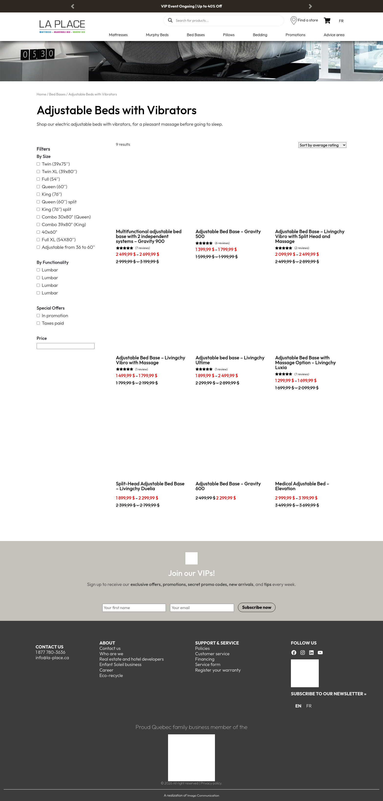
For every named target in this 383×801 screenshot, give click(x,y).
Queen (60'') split (57, 202)
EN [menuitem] (298, 705)
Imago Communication (203, 795)
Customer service (212, 653)
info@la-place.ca (52, 657)
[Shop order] (322, 145)
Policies (202, 648)
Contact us (50, 646)
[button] (72, 6)
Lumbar (47, 270)
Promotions (295, 34)
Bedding (260, 34)
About (107, 642)
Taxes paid (50, 323)
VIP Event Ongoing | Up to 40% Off (191, 6)
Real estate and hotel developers (131, 659)
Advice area (334, 34)
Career (106, 669)
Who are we (111, 653)
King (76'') (49, 194)
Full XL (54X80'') (56, 239)
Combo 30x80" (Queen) (64, 217)
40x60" (47, 232)
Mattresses (118, 34)
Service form (207, 664)
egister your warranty (219, 669)
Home (41, 94)
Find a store (308, 20)
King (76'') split (54, 209)
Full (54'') (48, 179)
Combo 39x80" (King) (61, 224)
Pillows (228, 34)
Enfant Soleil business (120, 664)
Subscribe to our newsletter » (328, 693)
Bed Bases (196, 34)
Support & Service (217, 642)
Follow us (304, 642)
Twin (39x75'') (53, 164)
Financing (204, 659)
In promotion (52, 315)
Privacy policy (211, 783)
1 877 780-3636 (50, 652)
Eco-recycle (111, 675)
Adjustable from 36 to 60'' (66, 247)
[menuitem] (341, 20)
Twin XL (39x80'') (57, 171)
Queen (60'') (52, 186)
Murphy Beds (157, 34)
